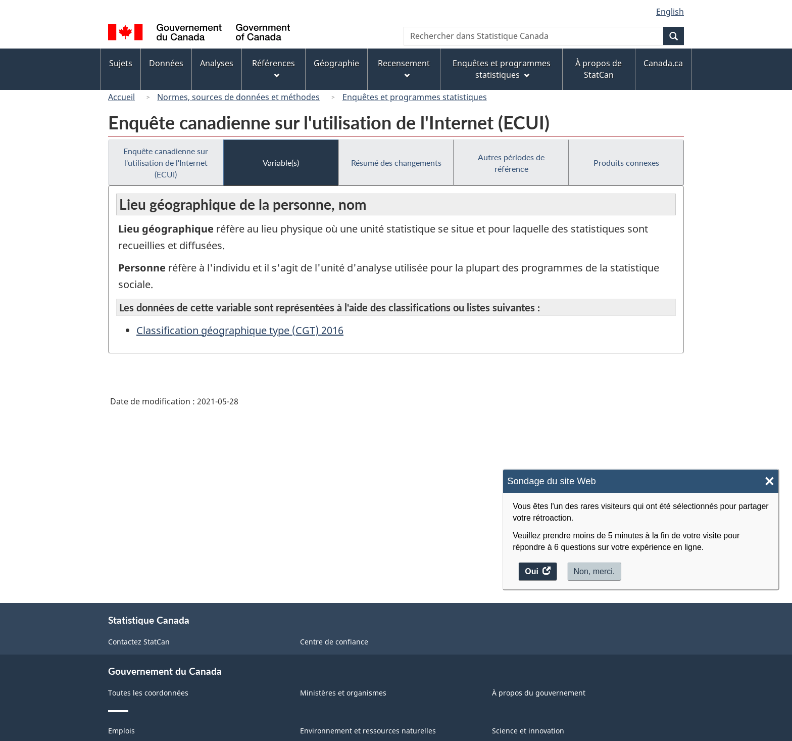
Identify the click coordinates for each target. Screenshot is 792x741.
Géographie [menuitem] (336, 63)
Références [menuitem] (273, 68)
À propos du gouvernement (538, 693)
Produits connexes (626, 162)
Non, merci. (594, 571)
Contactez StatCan (139, 641)
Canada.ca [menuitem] (663, 63)
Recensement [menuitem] (404, 68)
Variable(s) (281, 162)
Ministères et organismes (343, 693)
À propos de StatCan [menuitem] (598, 69)
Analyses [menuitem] (216, 63)
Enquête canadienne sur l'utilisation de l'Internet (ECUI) (165, 162)
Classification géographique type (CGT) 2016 (239, 330)
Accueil (121, 97)
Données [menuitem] (166, 63)
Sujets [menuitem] (120, 63)
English (670, 11)
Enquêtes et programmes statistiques (414, 97)
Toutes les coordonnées (148, 693)
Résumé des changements (396, 162)
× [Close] (769, 481)
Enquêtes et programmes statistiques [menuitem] (502, 69)
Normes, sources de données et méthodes (238, 97)
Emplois (121, 730)
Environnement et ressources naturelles (368, 730)
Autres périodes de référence (511, 162)
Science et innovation (528, 730)
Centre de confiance (334, 641)
